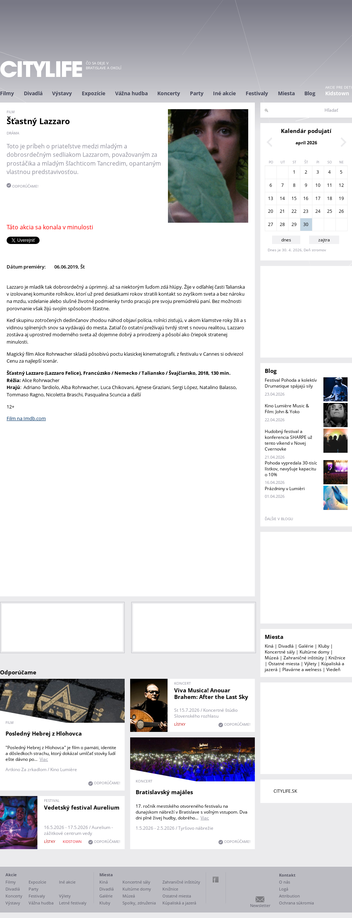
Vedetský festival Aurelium (82, 807)
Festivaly (257, 93)
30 (305, 224)
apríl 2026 (306, 143)
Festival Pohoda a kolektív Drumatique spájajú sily (291, 383)
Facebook (216, 879)
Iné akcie (224, 93)
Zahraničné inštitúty (303, 658)
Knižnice (337, 658)
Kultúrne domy (314, 652)
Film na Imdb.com (26, 418)
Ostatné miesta (284, 663)
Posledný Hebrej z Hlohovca (44, 733)
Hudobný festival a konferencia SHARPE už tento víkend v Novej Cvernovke (288, 440)
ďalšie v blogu (279, 518)
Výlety (310, 663)
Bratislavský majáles (164, 792)
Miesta (286, 93)
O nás (284, 882)
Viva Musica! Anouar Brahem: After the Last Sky (211, 693)
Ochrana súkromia (296, 903)
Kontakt (287, 875)
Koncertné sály (280, 652)
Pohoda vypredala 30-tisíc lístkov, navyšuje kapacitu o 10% (291, 469)
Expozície (93, 93)
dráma (13, 133)
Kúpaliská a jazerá (179, 903)
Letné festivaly (73, 903)
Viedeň (333, 669)
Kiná (269, 646)
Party (196, 93)
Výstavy (62, 93)
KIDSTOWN (72, 841)
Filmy (7, 93)
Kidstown (337, 93)
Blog (309, 93)
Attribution (289, 896)
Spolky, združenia (139, 903)
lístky (180, 724)
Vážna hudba (131, 93)
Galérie (306, 646)
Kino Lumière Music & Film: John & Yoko (287, 409)
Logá (283, 889)
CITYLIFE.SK (285, 791)
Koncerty (168, 93)
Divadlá (33, 93)
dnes (286, 240)
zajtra (324, 240)
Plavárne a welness (302, 669)
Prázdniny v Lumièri (285, 488)
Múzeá (272, 658)
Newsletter (260, 905)
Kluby (323, 646)
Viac (44, 759)
